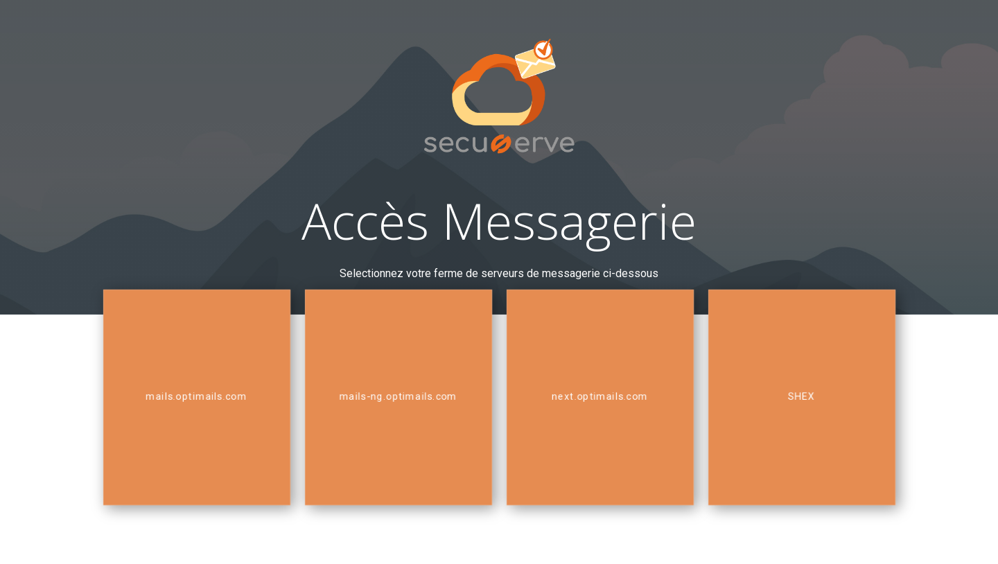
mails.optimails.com (196, 396)
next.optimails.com (600, 396)
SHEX (802, 396)
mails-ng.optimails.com (398, 396)
